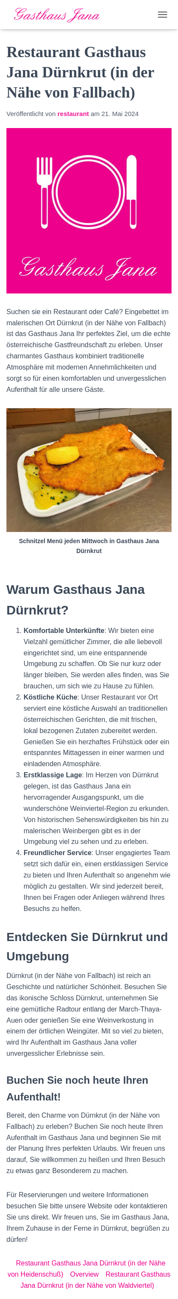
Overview (84, 1274)
